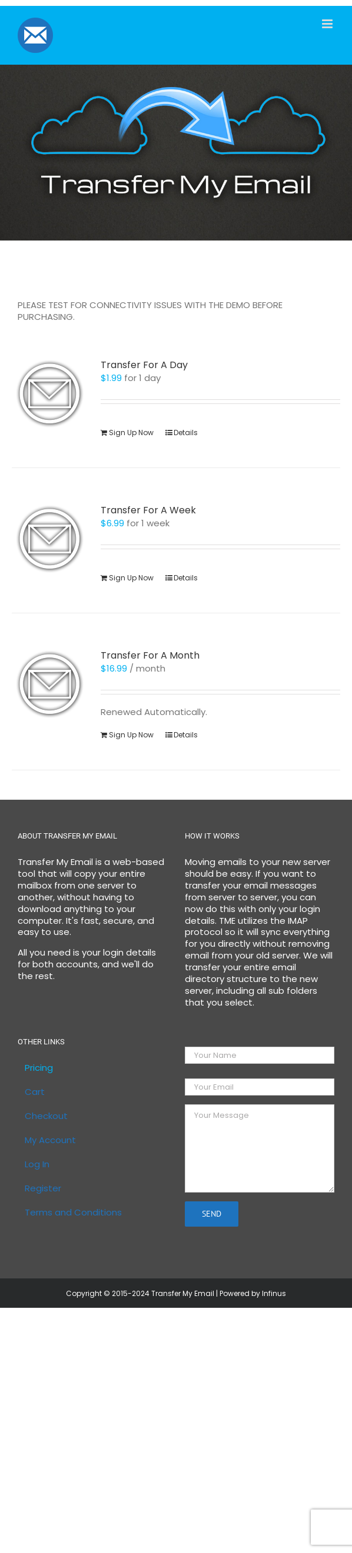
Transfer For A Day (144, 365)
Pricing (39, 1068)
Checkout (46, 1116)
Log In (37, 1164)
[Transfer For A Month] (49, 684)
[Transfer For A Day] (49, 393)
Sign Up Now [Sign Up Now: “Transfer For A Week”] (131, 578)
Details (186, 432)
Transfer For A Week (148, 510)
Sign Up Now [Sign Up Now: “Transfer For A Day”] (131, 432)
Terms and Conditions (73, 1212)
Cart (35, 1092)
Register (43, 1188)
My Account (50, 1140)
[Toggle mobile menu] (328, 24)
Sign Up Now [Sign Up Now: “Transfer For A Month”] (131, 735)
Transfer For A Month (150, 655)
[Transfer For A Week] (49, 538)
